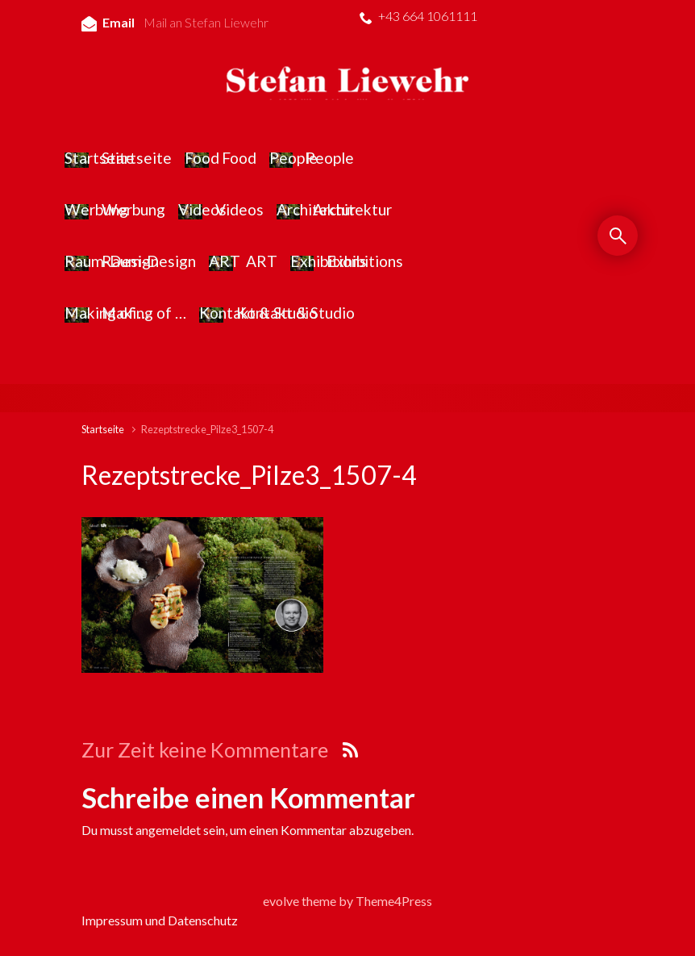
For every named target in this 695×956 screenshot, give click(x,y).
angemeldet (168, 829)
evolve (281, 900)
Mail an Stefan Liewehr (206, 22)
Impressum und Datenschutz (159, 920)
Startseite (102, 429)
